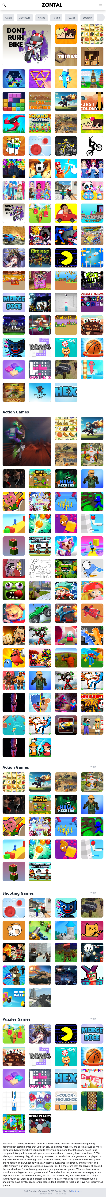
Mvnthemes (76, 1191)
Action (8, 17)
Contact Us (61, 1194)
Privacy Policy (46, 1194)
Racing (56, 17)
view (93, 766)
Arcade (41, 17)
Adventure (24, 17)
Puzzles (71, 17)
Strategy (87, 17)
